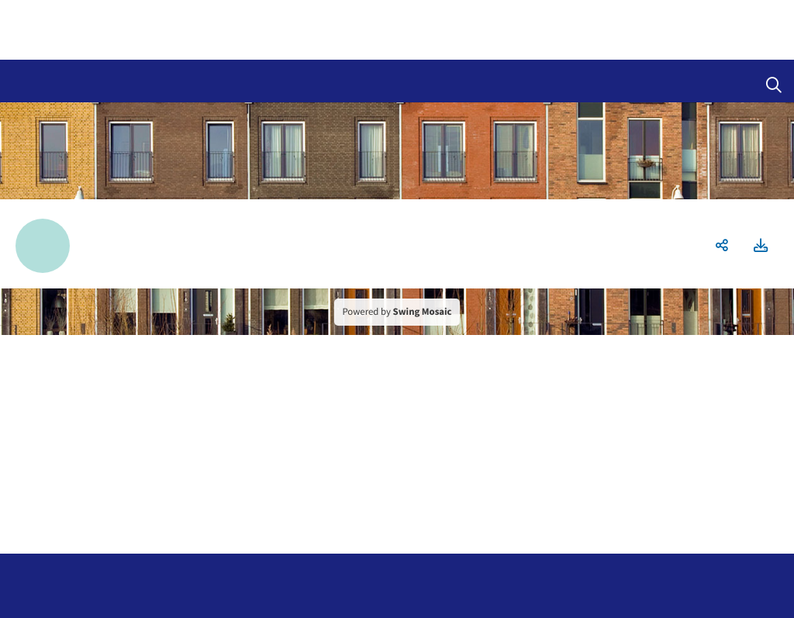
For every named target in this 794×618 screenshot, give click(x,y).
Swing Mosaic (422, 312)
